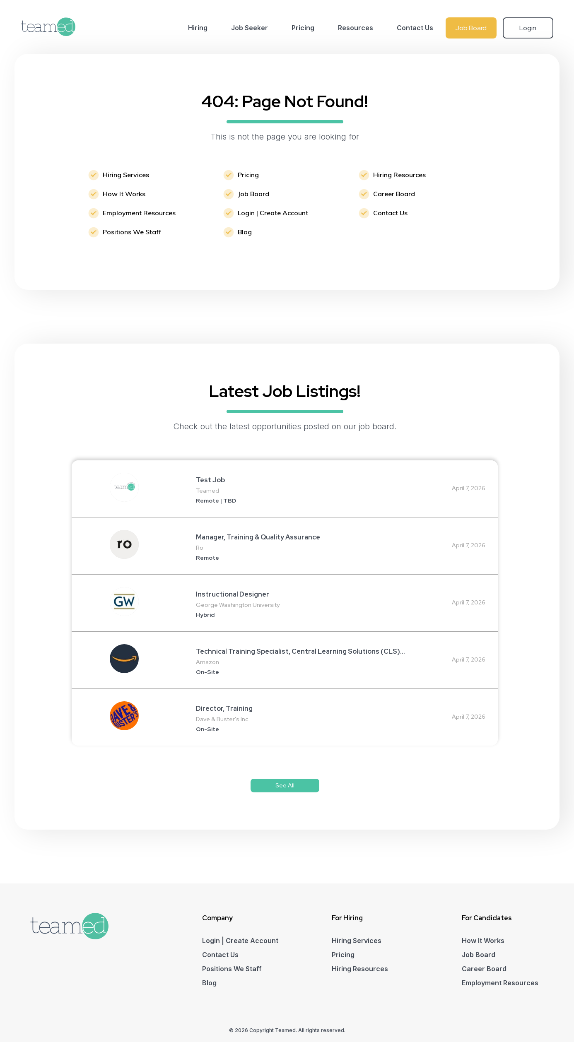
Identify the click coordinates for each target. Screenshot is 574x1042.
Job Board (471, 28)
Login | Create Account (273, 213)
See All (284, 785)
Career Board (394, 194)
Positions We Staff (132, 232)
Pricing (303, 28)
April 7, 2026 (468, 488)
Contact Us (415, 28)
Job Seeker (249, 28)
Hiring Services (126, 175)
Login (527, 28)
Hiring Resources (399, 175)
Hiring (197, 28)
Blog (245, 232)
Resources (355, 28)
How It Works (124, 194)
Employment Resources (139, 213)
